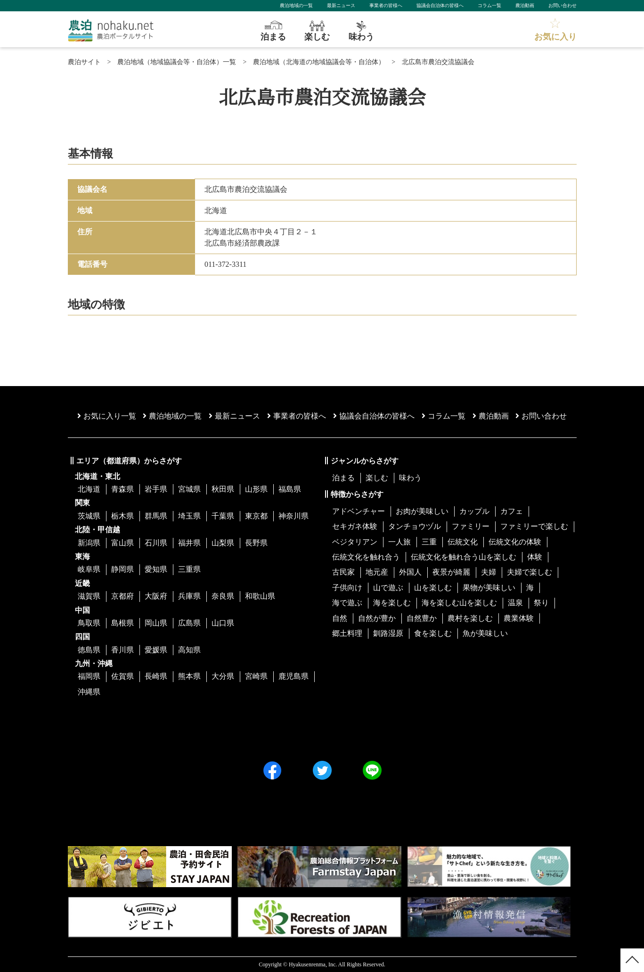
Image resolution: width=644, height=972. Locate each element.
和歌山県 (260, 596)
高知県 (189, 650)
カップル (474, 511)
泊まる (343, 478)
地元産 (377, 572)
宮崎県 (256, 676)
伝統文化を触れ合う (366, 557)
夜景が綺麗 (451, 572)
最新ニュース (341, 5)
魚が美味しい (485, 633)
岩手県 (156, 489)
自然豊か (422, 618)
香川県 (122, 650)
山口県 (223, 623)
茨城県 (89, 516)
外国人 (410, 572)
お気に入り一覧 (106, 416)
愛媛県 (156, 650)
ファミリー (470, 526)
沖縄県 (89, 692)
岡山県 (156, 623)
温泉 (515, 603)
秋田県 (223, 489)
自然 (339, 618)
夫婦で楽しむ (529, 572)
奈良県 (223, 596)
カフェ (511, 511)
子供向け (347, 588)
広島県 (189, 623)
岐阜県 (89, 569)
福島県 (289, 489)
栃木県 (122, 516)
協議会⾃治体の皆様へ (374, 416)
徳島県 (89, 650)
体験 (534, 557)
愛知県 (156, 569)
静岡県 (122, 569)
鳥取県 (89, 623)
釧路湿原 (388, 633)
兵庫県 (189, 596)
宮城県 (189, 489)
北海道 (89, 489)
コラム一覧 (489, 5)
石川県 (156, 543)
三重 (429, 542)
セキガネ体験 (354, 526)
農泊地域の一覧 (296, 5)
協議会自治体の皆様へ (440, 5)
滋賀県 (89, 596)
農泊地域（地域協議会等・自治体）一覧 (176, 62)
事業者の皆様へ (385, 5)
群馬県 (156, 516)
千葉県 (223, 516)
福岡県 (89, 676)
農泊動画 (524, 5)
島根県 (122, 623)
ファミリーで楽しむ (534, 526)
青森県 (122, 489)
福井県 (189, 543)
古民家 (343, 572)
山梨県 (223, 543)
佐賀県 (122, 676)
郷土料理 (347, 633)
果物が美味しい (489, 588)
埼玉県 (189, 516)
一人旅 (399, 542)
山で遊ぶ (388, 588)
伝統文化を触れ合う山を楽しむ (463, 557)
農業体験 (519, 618)
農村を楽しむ (470, 618)
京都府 (122, 596)
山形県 (256, 489)
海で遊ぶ (347, 603)
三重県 (189, 569)
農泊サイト (84, 62)
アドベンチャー (358, 511)
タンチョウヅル (414, 526)
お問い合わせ (562, 5)
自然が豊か (377, 618)
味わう (410, 478)
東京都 (256, 516)
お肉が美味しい (422, 511)
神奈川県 (293, 516)
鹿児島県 (293, 676)
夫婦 (488, 572)
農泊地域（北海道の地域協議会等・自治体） (319, 62)
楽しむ (377, 478)
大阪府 (156, 596)
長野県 (256, 543)
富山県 (122, 543)
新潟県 (89, 543)
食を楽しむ (433, 633)
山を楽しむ (433, 588)
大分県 (223, 676)
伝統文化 (463, 542)
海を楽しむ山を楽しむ (459, 603)
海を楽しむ (392, 603)
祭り (541, 603)
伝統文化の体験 (515, 542)
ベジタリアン (354, 542)
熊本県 (189, 676)
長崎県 (156, 676)
